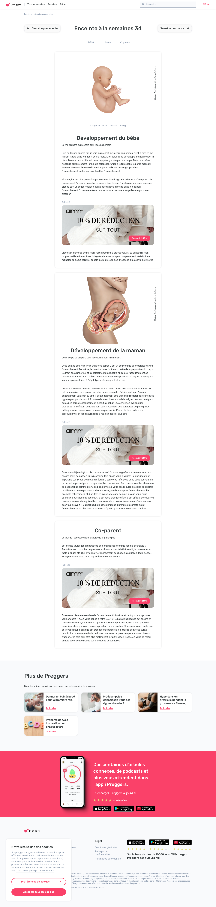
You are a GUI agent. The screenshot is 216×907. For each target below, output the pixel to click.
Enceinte (52, 4)
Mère (108, 42)
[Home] (13, 4)
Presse (63, 860)
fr (206, 4)
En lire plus (51, 708)
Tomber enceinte (36, 4)
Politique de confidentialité (102, 853)
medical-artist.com (155, 74)
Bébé (63, 4)
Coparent (125, 42)
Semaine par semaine (43, 14)
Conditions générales (106, 847)
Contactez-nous (68, 847)
